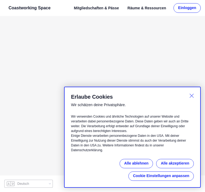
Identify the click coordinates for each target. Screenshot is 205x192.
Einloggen (187, 7)
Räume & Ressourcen (147, 7)
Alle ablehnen (135, 163)
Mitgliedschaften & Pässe (96, 7)
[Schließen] (191, 95)
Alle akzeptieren (174, 163)
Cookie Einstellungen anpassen (161, 175)
